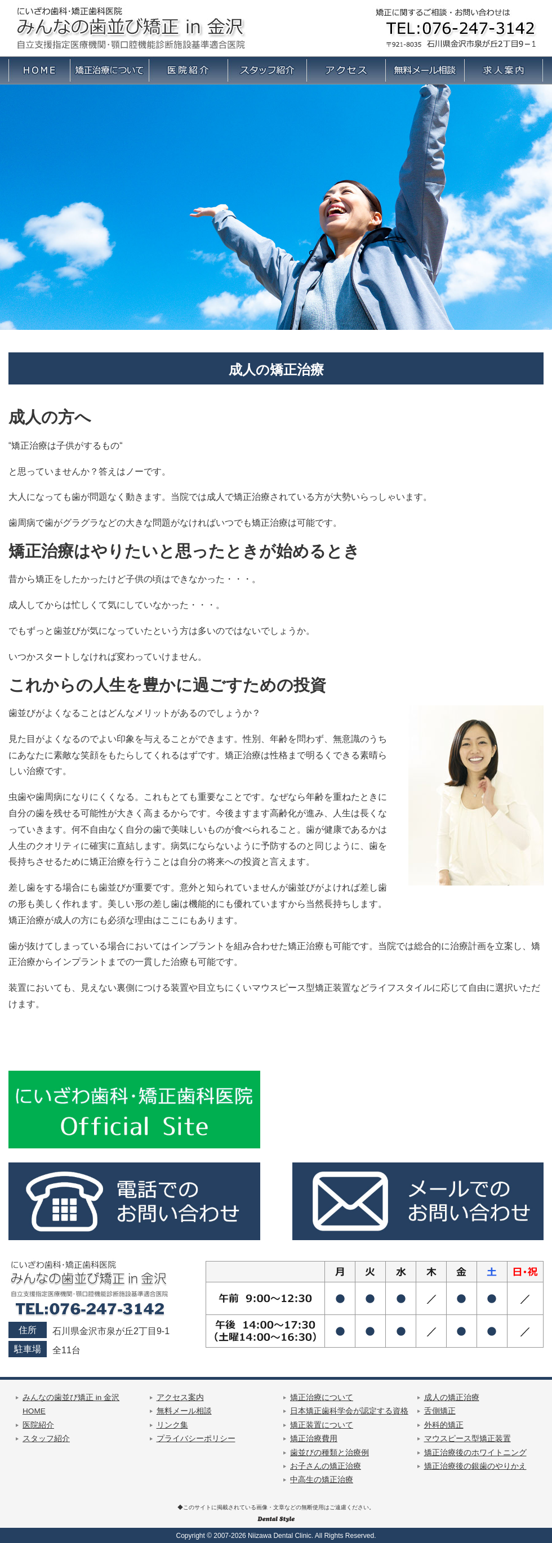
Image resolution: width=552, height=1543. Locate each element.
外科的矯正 (444, 1425)
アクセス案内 (180, 1397)
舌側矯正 (440, 1411)
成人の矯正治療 (451, 1397)
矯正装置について (321, 1425)
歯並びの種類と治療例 (329, 1452)
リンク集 (172, 1425)
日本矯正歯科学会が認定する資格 (349, 1411)
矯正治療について (321, 1397)
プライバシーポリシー (196, 1438)
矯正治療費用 (313, 1438)
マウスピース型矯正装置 (467, 1438)
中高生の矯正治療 (321, 1479)
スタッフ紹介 (46, 1438)
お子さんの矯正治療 (325, 1466)
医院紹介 (38, 1425)
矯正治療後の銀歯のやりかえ (475, 1466)
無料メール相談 (184, 1411)
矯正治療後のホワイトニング (475, 1452)
